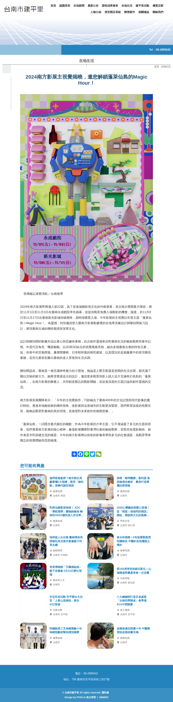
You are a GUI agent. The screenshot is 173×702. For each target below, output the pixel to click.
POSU (80, 697)
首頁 (156, 66)
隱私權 (105, 692)
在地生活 (165, 66)
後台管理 (91, 697)
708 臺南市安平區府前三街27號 (91, 679)
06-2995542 (163, 49)
